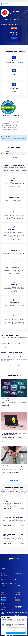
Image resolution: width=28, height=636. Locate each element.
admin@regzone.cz (4, 609)
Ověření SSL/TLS (3, 592)
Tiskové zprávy (17, 587)
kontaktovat (10, 338)
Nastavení (14, 633)
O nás (16, 581)
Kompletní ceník (14, 157)
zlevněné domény (15, 22)
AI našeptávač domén (18, 573)
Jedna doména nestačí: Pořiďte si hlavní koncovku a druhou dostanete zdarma (14, 434)
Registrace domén (3, 568)
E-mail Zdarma (3, 571)
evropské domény (3, 22)
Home (1, 46)
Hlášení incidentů (17, 594)
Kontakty (16, 590)
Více (3, 407)
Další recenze (14, 548)
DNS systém (17, 570)
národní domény (9, 22)
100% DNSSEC (17, 568)
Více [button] (17, 541)
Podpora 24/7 (3, 603)
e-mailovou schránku (19, 62)
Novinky (16, 583)
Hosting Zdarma (3, 570)
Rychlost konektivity (4, 587)
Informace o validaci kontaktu (5, 581)
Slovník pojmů (3, 594)
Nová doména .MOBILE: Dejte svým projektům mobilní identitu (12, 467)
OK (21, 633)
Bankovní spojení (17, 592)
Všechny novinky (14, 480)
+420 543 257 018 (3, 607)
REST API (2, 585)
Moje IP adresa (3, 590)
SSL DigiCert (22, 89)
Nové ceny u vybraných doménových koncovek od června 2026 (13, 400)
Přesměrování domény (4, 577)
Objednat (14, 38)
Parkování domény (4, 575)
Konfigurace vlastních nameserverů (6, 583)
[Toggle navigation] (26, 4)
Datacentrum (17, 571)
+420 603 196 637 (3, 606)
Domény (4, 46)
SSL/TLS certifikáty (4, 573)
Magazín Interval (17, 585)
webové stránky (21, 76)
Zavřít (7, 633)
